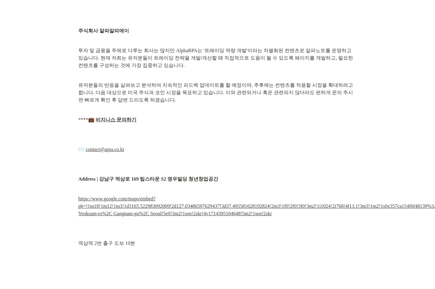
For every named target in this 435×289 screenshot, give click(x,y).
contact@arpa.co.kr (105, 149)
